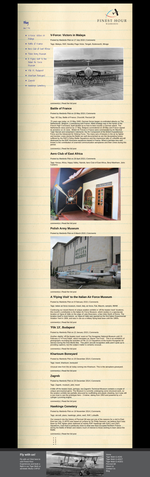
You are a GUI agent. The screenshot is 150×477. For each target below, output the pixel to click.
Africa (64, 163)
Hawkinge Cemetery (36, 86)
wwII (84, 415)
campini (108, 306)
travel (78, 306)
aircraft (58, 415)
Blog (108, 471)
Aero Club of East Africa (39, 49)
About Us (110, 466)
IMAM (115, 306)
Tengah (88, 44)
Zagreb (31, 80)
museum (65, 385)
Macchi (101, 306)
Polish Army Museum (37, 54)
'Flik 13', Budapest (35, 70)
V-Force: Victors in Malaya (36, 37)
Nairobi (82, 163)
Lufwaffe (95, 415)
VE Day (58, 117)
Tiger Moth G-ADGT (114, 459)
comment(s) (55, 103)
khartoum (65, 363)
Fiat (95, 306)
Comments (90, 40)
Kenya (58, 163)
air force (89, 306)
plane (64, 415)
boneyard (74, 363)
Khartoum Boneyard (36, 75)
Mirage (106, 44)
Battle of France (35, 44)
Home (24, 28)
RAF (64, 44)
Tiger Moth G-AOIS (114, 457)
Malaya (58, 44)
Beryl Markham (113, 163)
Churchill (80, 117)
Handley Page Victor (75, 44)
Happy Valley (73, 163)
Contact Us (110, 469)
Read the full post (69, 103)
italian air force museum (65, 306)
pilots (79, 415)
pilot (72, 385)
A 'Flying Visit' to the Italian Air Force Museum (37, 62)
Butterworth (97, 44)
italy (83, 306)
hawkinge (72, 415)
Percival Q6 (90, 117)
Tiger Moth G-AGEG (114, 462)
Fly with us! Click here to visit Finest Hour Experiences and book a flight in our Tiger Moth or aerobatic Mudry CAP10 (30, 464)
